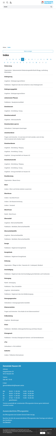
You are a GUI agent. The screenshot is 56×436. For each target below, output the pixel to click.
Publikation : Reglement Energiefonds (15, 248)
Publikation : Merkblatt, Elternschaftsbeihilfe (17, 226)
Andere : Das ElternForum (11, 198)
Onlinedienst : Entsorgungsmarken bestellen (17, 303)
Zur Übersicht (7, 422)
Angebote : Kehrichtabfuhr (12, 290)
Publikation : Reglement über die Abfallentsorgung (18, 294)
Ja (42, 433)
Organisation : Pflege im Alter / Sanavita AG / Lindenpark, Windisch (23, 265)
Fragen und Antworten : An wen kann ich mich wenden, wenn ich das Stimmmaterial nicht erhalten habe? (24, 138)
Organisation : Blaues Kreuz (12, 180)
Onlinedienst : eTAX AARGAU (12, 346)
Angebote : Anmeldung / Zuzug (13, 111)
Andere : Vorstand (9, 205)
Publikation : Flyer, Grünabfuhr (13, 286)
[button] (4, 2)
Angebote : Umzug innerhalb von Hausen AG (17, 155)
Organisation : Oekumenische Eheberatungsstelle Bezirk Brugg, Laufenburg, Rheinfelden (26, 71)
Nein (48, 433)
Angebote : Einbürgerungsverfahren (14, 81)
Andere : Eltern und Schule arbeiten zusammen (18, 189)
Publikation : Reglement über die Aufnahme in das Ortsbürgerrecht (23, 85)
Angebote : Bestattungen (11, 320)
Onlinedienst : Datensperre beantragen (15, 128)
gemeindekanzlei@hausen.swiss (13, 385)
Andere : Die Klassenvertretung (13, 201)
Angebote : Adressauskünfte (12, 119)
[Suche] (27, 6)
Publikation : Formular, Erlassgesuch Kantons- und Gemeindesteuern (24, 337)
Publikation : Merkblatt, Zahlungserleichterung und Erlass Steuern (23, 329)
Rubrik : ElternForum (10, 214)
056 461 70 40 (7, 379)
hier (33, 414)
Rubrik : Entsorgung (10, 282)
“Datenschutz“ (9, 432)
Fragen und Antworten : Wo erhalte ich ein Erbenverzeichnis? (21, 311)
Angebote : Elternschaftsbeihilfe (13, 223)
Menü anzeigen (28, 51)
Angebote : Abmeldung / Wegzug (13, 147)
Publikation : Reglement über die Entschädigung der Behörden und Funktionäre (27, 274)
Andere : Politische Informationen (14, 355)
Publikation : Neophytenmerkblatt (14, 102)
